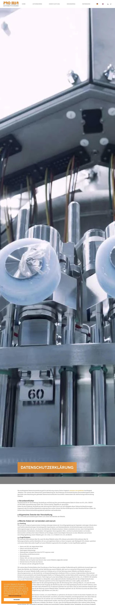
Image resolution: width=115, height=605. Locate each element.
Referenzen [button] (86, 4)
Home (23, 4)
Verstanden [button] (16, 599)
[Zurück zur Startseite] (11, 4)
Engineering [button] (71, 4)
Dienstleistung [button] (54, 4)
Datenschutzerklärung (15, 595)
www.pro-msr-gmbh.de (77, 490)
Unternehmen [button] (37, 4)
